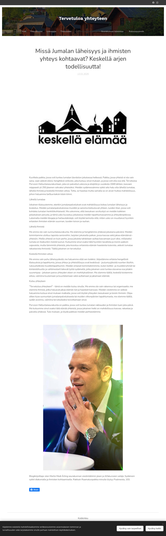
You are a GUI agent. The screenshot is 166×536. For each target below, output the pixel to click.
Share (34, 490)
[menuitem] (71, 31)
